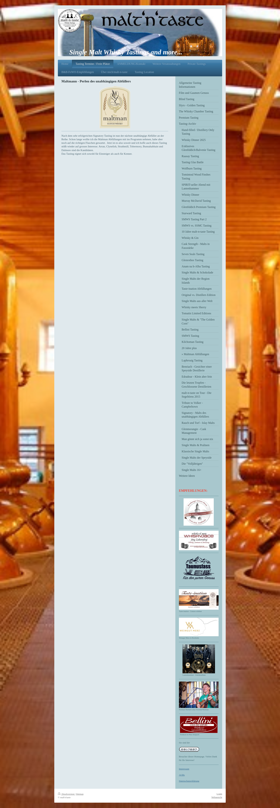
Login (219, 793)
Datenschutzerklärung (189, 781)
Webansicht (216, 797)
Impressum (184, 769)
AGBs (182, 775)
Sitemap (80, 794)
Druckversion (66, 794)
